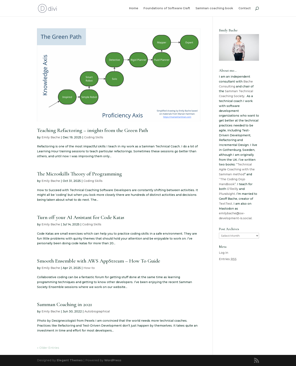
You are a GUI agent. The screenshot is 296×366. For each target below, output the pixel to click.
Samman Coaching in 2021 (64, 304)
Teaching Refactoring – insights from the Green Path (92, 130)
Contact (244, 8)
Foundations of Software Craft (166, 8)
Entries (228, 259)
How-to (89, 268)
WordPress (112, 360)
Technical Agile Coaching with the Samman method (237, 169)
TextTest (225, 203)
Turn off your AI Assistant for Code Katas (80, 217)
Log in (223, 253)
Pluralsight (227, 194)
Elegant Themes (70, 360)
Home (133, 8)
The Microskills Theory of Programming (79, 174)
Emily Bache (51, 137)
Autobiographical (97, 311)
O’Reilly (232, 189)
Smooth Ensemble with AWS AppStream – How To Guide (98, 261)
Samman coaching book (214, 8)
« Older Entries (48, 348)
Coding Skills (93, 137)
